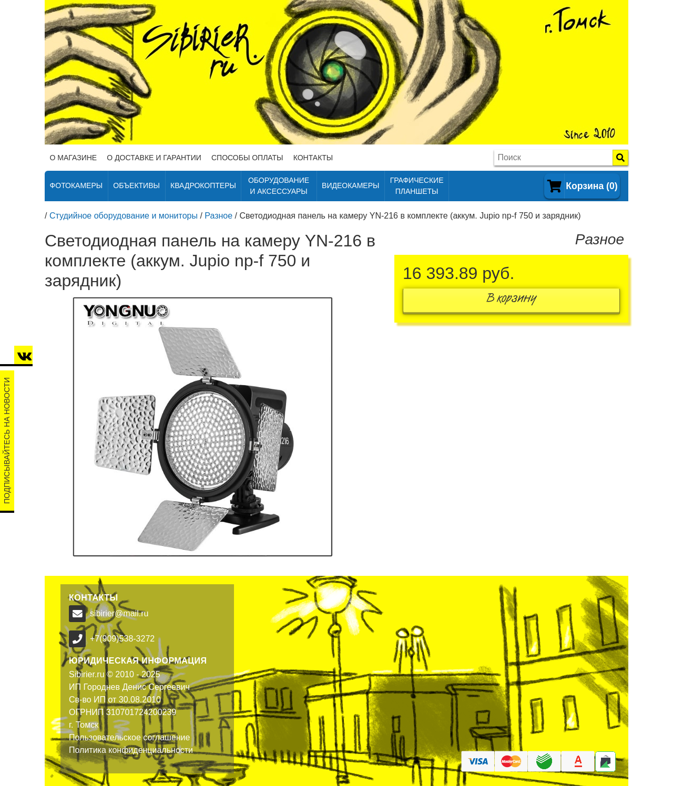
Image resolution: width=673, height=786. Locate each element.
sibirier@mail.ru (119, 613)
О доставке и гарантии (154, 157)
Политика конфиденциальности (131, 750)
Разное (218, 215)
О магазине (73, 157)
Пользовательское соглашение (129, 737)
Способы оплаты (247, 157)
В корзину (511, 300)
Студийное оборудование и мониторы (123, 215)
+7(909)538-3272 (122, 638)
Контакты (313, 157)
